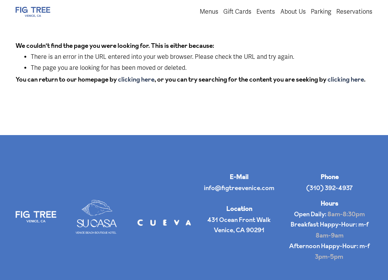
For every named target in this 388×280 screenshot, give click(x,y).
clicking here (136, 79)
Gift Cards (237, 12)
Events (265, 12)
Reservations (354, 12)
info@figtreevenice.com (239, 188)
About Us (293, 12)
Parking (321, 12)
